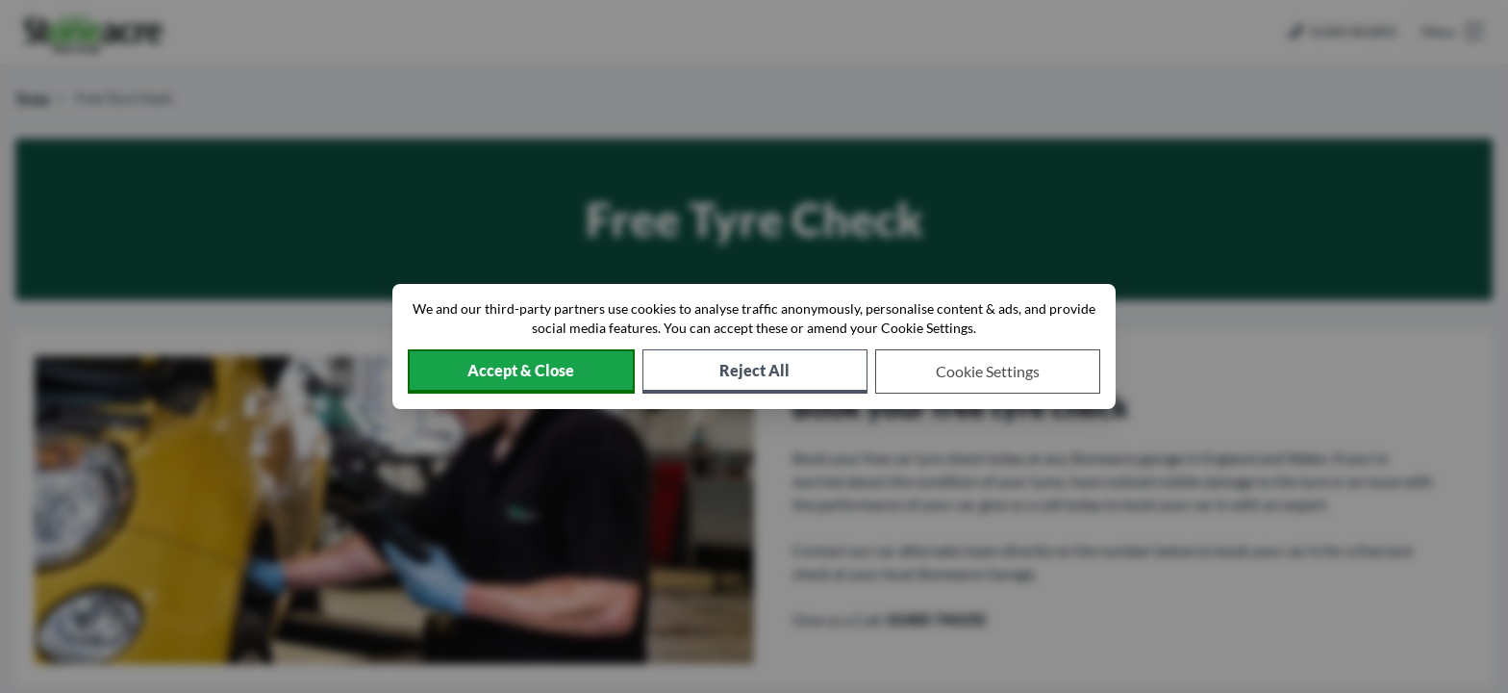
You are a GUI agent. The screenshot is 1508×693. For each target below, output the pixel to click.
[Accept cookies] (521, 371)
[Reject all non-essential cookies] (754, 371)
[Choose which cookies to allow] (987, 371)
